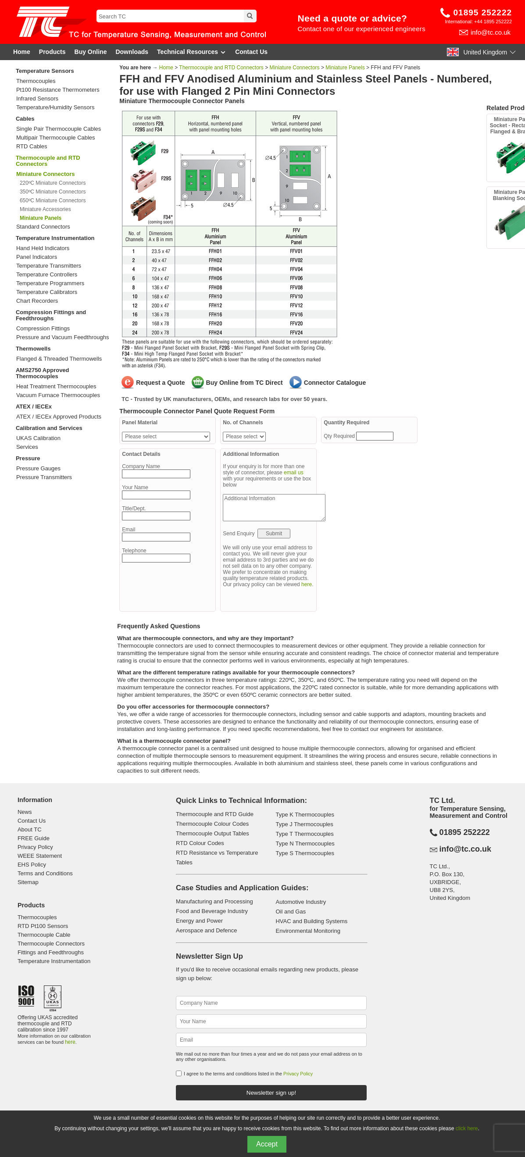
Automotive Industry (300, 902)
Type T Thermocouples (304, 834)
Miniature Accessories (45, 209)
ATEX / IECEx (34, 406)
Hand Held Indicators (42, 248)
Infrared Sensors (37, 99)
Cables (25, 118)
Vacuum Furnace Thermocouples (58, 395)
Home (21, 51)
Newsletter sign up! (271, 1092)
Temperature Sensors (45, 71)
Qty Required (340, 436)
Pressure (28, 458)
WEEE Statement (40, 856)
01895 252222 (483, 12)
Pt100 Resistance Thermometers (58, 90)
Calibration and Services (49, 428)
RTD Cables (31, 146)
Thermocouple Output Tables (212, 833)
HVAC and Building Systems (311, 921)
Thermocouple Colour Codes (212, 823)
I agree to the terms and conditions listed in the (248, 1073)
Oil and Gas (290, 911)
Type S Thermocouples (304, 853)
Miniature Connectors (295, 67)
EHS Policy (32, 864)
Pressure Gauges (38, 469)
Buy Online (91, 51)
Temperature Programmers (50, 283)
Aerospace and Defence (206, 930)
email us (294, 472)
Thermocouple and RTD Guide (215, 814)
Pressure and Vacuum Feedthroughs (62, 337)
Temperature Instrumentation (55, 238)
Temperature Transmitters (48, 266)
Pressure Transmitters (44, 477)
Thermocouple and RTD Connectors (48, 160)
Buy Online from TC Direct (244, 382)
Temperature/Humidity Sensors (55, 107)
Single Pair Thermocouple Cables (58, 129)
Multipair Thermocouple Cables (55, 138)
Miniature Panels (344, 67)
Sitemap (28, 882)
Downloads (131, 51)
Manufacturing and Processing (214, 901)
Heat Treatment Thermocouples (56, 386)
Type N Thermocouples (304, 843)
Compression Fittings (43, 329)
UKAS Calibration (38, 438)
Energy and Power (199, 920)
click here (467, 1128)
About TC (30, 829)
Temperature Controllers (46, 275)
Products (52, 51)
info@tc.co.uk (491, 32)
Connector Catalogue (335, 382)
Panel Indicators (36, 257)
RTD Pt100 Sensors (43, 926)
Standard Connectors (43, 227)
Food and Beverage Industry (212, 911)
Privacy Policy (35, 847)
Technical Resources (191, 52)
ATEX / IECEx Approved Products (58, 417)
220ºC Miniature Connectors (53, 183)
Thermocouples (36, 81)
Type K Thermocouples (304, 814)
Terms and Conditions (45, 873)
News (25, 812)
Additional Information (274, 507)
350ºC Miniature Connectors (53, 192)
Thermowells (33, 348)
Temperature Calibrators (46, 292)
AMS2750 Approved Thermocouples (42, 373)
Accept (267, 1144)
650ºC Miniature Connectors (53, 200)
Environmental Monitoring (307, 931)
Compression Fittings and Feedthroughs (51, 315)
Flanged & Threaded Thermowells (59, 359)
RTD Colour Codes (200, 843)
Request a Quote (160, 382)
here (306, 584)
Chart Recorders (37, 301)
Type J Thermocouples (304, 824)
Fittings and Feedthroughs (51, 952)
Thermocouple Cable (44, 934)
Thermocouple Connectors (51, 943)
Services (27, 447)
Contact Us (251, 51)
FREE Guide (34, 838)
